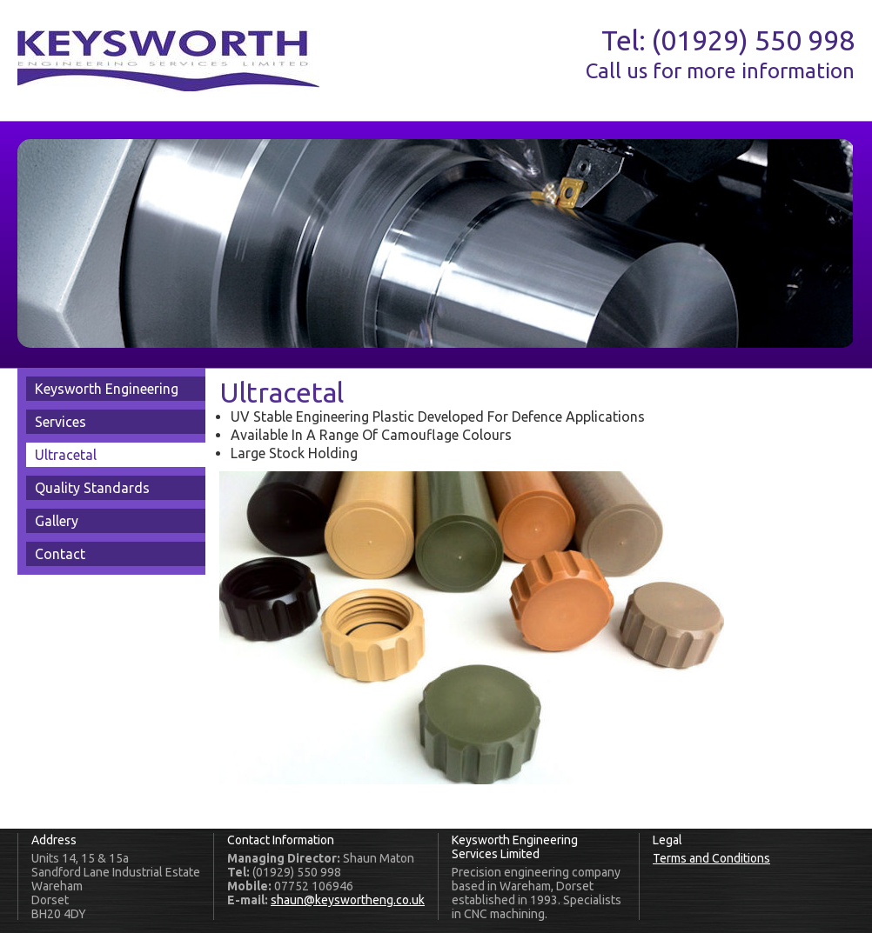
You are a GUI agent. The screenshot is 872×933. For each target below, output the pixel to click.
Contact (60, 554)
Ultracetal (66, 455)
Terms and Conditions (711, 858)
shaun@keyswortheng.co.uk (348, 900)
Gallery (56, 521)
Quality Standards (92, 488)
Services (60, 422)
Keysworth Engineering (106, 389)
